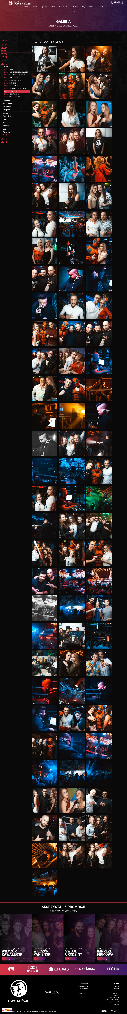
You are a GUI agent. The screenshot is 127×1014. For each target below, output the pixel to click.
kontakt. (100, 7)
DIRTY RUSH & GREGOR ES (14, 75)
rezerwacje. (63, 7)
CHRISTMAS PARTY (12, 80)
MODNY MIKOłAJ (11, 94)
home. (26, 7)
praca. (91, 7)
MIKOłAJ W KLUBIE (12, 97)
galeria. (45, 7)
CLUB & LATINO (11, 77)
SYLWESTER (10, 69)
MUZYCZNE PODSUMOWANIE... (16, 72)
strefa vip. (75, 9)
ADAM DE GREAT (11, 91)
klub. (53, 7)
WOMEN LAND (11, 86)
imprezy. (35, 7)
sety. (83, 7)
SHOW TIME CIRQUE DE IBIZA (16, 88)
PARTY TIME (10, 83)
